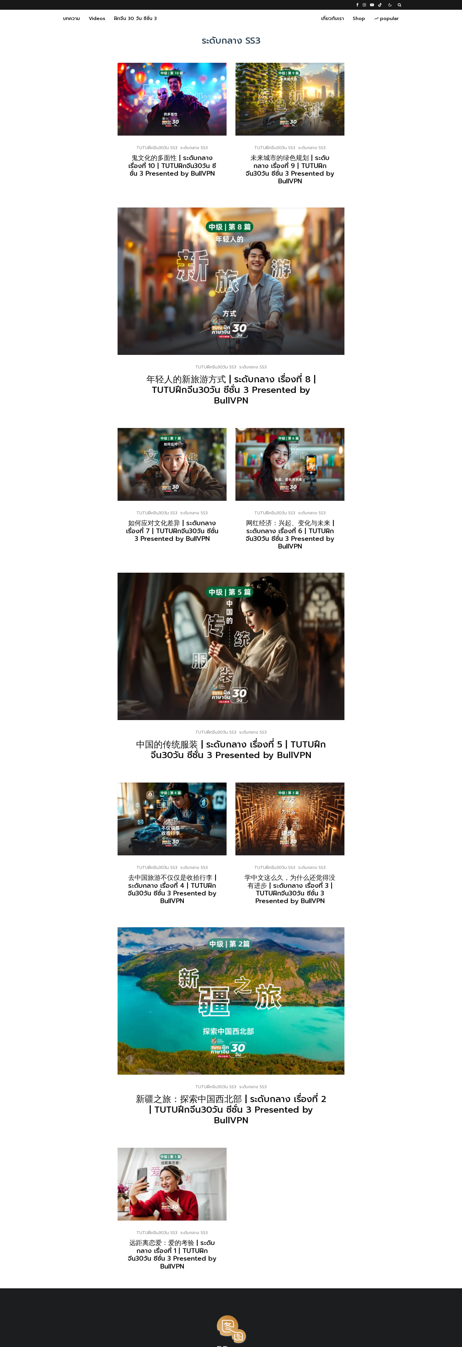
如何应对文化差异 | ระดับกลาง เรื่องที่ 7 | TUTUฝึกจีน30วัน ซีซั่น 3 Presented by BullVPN (184, 531)
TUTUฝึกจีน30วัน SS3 (156, 148)
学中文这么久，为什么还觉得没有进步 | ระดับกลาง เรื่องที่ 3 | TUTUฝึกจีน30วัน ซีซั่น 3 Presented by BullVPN (302, 889)
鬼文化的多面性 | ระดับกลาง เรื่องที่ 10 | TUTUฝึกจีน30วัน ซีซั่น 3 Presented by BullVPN (172, 165)
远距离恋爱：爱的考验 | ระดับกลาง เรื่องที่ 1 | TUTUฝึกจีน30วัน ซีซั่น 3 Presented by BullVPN (184, 1254)
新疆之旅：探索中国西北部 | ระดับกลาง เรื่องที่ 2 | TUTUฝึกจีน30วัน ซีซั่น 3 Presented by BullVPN (243, 1110)
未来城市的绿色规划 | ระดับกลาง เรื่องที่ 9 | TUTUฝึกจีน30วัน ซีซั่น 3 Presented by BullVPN (290, 169)
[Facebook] (357, 5)
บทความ (71, 18)
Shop (359, 18)
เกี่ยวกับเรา (332, 18)
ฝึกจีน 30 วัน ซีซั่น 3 (135, 18)
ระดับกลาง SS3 (194, 148)
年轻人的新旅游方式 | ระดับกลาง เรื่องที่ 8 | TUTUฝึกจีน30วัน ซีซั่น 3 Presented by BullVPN (231, 390)
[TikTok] (380, 5)
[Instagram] (364, 5)
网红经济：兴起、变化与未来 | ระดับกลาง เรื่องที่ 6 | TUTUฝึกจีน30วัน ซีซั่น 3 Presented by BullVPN (302, 535)
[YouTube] (372, 5)
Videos (97, 18)
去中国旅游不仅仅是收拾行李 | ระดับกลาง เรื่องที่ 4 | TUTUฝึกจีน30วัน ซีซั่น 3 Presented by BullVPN (184, 889)
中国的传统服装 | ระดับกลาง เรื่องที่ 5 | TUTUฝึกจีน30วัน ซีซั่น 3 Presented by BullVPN (243, 749)
